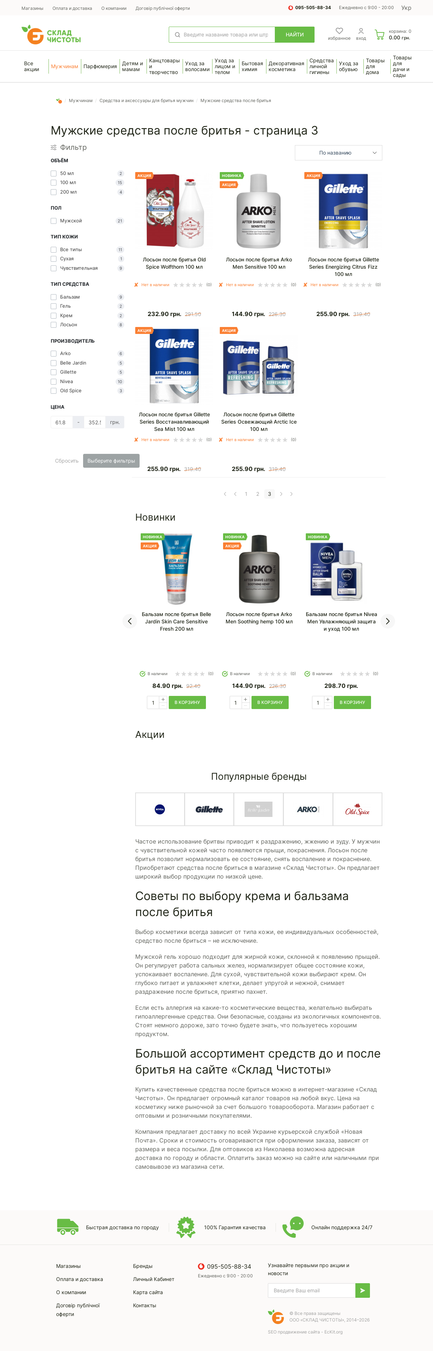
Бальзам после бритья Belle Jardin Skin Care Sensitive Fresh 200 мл (176, 621)
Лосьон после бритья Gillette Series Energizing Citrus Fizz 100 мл (343, 266)
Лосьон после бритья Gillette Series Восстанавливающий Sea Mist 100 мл (174, 421)
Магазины (32, 8)
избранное (339, 38)
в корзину (187, 702)
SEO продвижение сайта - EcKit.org (305, 1332)
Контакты (144, 1305)
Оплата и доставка (72, 8)
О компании (113, 8)
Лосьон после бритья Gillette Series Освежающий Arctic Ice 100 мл (259, 421)
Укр (406, 7)
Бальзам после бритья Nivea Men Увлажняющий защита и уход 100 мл (341, 621)
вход (361, 38)
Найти (295, 34)
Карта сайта (148, 1292)
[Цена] (62, 422)
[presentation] (129, 621)
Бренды (143, 1266)
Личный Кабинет (153, 1279)
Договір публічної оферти (163, 8)
